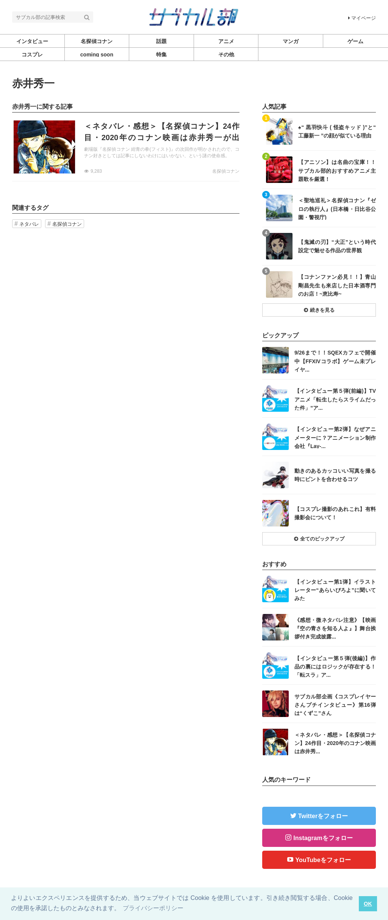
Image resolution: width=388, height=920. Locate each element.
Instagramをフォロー (322, 838)
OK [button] (368, 904)
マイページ (362, 18)
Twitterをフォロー (323, 816)
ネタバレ (29, 224)
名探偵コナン (225, 171)
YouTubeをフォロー (322, 860)
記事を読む (125, 147)
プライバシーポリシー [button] (153, 908)
